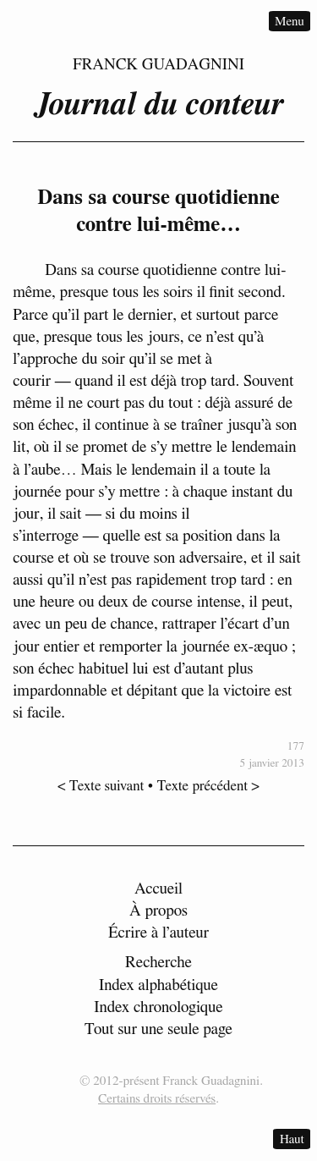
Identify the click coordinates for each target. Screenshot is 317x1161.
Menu (289, 20)
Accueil (158, 889)
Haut (292, 1138)
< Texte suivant (100, 785)
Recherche (158, 963)
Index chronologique (158, 1007)
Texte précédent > (208, 785)
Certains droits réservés (157, 1098)
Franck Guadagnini (158, 65)
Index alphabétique (158, 985)
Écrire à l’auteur (158, 933)
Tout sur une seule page (158, 1029)
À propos (158, 911)
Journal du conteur (159, 105)
